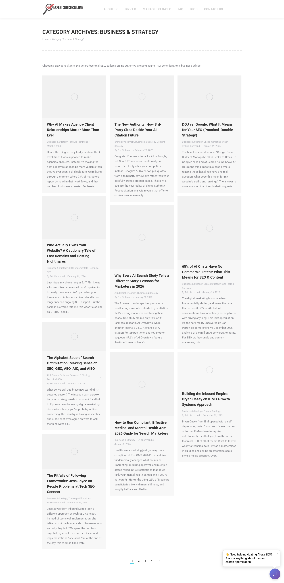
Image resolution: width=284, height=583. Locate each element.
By (79, 148)
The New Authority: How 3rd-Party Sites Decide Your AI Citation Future (137, 136)
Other (225, 148)
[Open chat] (275, 574)
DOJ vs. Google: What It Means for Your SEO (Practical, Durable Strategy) (207, 136)
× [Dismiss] (277, 553)
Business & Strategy (57, 148)
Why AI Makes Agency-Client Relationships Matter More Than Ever (73, 136)
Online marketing (212, 148)
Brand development (124, 148)
